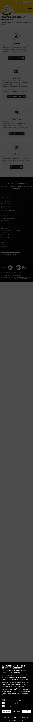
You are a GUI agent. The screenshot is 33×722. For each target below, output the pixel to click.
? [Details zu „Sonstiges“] (15, 706)
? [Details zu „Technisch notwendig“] (22, 700)
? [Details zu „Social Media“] (17, 703)
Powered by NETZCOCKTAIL (16, 720)
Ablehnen (6, 711)
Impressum (6, 717)
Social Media (10, 703)
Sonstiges (9, 706)
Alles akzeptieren (27, 711)
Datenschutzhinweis (16, 717)
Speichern (16, 711)
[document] (16, 681)
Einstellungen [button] (25, 717)
